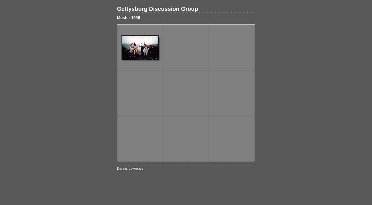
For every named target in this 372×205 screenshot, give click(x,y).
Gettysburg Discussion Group (157, 9)
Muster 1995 (128, 17)
